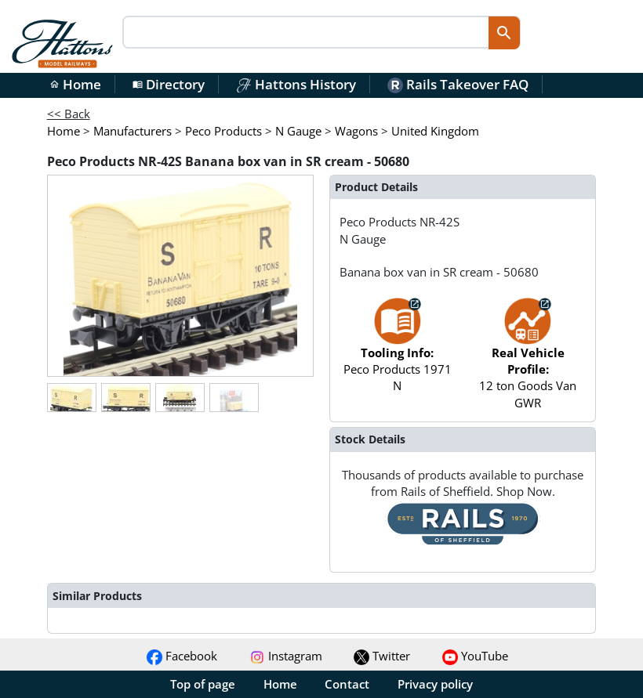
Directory (169, 84)
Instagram (285, 656)
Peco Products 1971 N (397, 352)
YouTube (475, 656)
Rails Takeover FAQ (458, 84)
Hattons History (296, 84)
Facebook (182, 656)
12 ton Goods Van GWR (527, 361)
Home (75, 84)
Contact (347, 684)
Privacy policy (435, 684)
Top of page (202, 684)
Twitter (382, 656)
